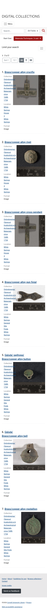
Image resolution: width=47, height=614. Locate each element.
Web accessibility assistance (12, 607)
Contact (5, 581)
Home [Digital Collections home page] (4, 579)
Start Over (8, 38)
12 (15, 60)
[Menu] (8, 23)
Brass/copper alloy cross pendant (23, 212)
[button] (28, 38)
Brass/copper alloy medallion (21, 508)
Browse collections (34, 579)
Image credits (7, 585)
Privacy (28, 602)
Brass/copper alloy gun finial (21, 282)
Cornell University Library (16, 602)
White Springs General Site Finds (7, 323)
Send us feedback (11, 591)
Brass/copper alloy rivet (18, 142)
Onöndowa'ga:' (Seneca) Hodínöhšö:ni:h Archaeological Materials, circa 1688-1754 (10, 525)
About (10, 579)
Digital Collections (21, 16)
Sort (5, 60)
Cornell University (14, 5)
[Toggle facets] (41, 48)
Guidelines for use (19, 579)
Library (9, 11)
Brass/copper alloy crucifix (19, 72)
